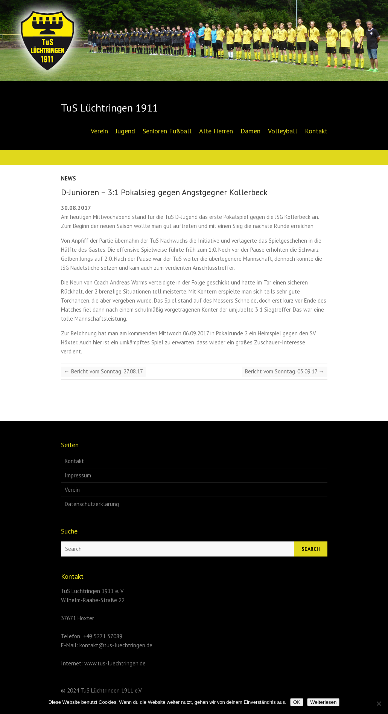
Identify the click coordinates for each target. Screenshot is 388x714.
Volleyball (282, 131)
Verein (99, 131)
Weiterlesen (323, 702)
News (68, 178)
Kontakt (316, 131)
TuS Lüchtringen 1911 (109, 108)
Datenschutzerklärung (92, 504)
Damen (250, 131)
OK (296, 702)
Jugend (125, 131)
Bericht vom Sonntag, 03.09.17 (284, 371)
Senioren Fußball (167, 131)
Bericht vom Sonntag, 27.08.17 (103, 371)
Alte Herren (216, 131)
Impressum (78, 475)
